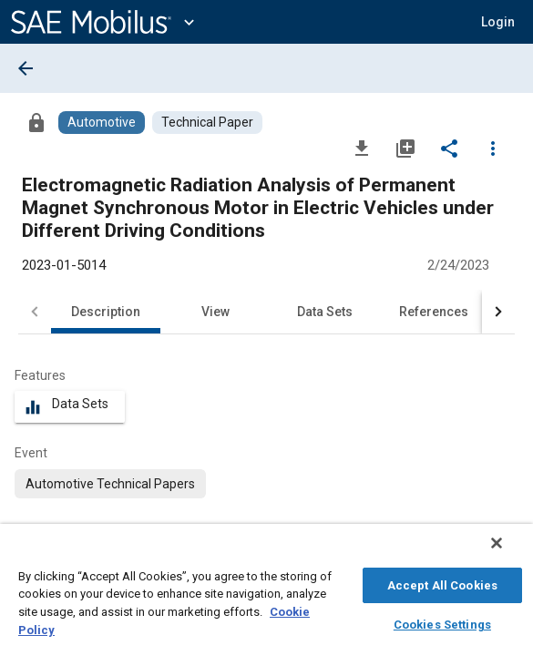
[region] (266, 594)
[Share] (449, 147)
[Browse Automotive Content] (101, 122)
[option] (110, 483)
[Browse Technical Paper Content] (207, 122)
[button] (498, 21)
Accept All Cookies (442, 582)
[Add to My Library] (405, 147)
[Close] (509, 552)
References (433, 311)
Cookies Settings (442, 622)
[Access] (36, 122)
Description (105, 311)
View (215, 311)
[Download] (361, 147)
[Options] (493, 147)
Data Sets (325, 311)
